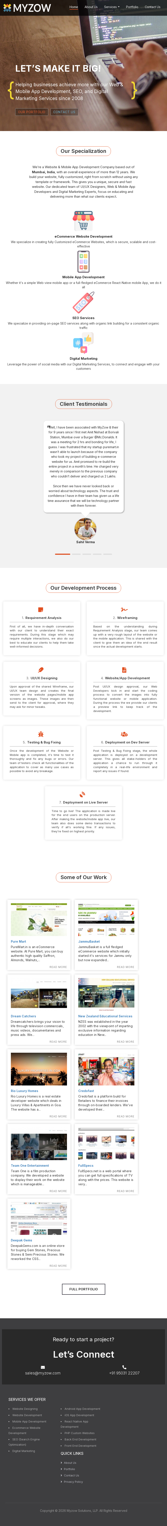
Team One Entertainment (30, 1165)
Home (74, 7)
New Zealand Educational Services (105, 1016)
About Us (91, 7)
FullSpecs (86, 1165)
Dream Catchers (23, 1016)
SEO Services (83, 318)
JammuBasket (89, 941)
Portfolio (132, 7)
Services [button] (112, 7)
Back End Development (80, 1439)
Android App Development (82, 1408)
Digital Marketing (83, 358)
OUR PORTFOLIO (31, 112)
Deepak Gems (21, 1240)
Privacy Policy (72, 1481)
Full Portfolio (83, 1289)
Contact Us (152, 7)
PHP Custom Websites (80, 1433)
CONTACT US (64, 112)
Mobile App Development (83, 277)
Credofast (86, 1091)
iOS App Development (79, 1415)
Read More (58, 967)
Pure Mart (18, 941)
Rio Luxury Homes (24, 1091)
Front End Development (80, 1445)
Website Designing (25, 1408)
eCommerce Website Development (83, 236)
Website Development (27, 1415)
